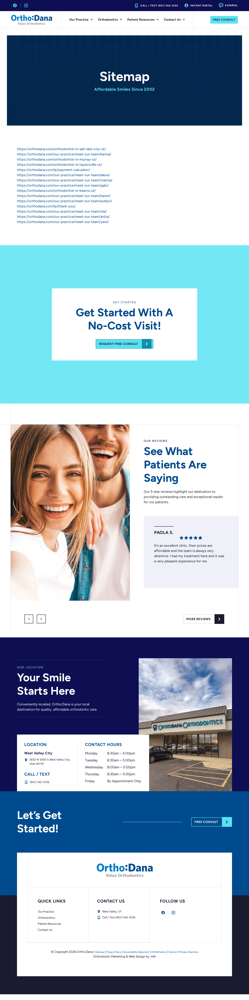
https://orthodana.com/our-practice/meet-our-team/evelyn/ (64, 201)
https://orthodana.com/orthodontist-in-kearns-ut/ (56, 190)
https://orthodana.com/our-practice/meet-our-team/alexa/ (63, 175)
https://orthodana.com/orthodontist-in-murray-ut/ (57, 159)
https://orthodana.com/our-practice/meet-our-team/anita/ (63, 216)
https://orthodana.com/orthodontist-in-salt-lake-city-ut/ (61, 149)
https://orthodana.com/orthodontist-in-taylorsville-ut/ (59, 164)
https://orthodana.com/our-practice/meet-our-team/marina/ (64, 180)
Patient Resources (143, 19)
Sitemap (87, 957)
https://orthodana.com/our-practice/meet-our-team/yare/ (63, 222)
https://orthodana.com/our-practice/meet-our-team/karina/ (64, 154)
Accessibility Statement (133, 957)
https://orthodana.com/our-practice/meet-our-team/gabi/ (63, 185)
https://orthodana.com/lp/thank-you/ (46, 206)
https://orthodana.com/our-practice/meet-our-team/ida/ (62, 211)
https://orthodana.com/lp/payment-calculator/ (53, 170)
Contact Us (174, 19)
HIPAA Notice (162, 957)
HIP (153, 962)
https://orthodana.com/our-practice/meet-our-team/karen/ (63, 196)
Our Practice (81, 19)
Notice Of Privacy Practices (193, 957)
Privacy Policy (105, 957)
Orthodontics (110, 19)
